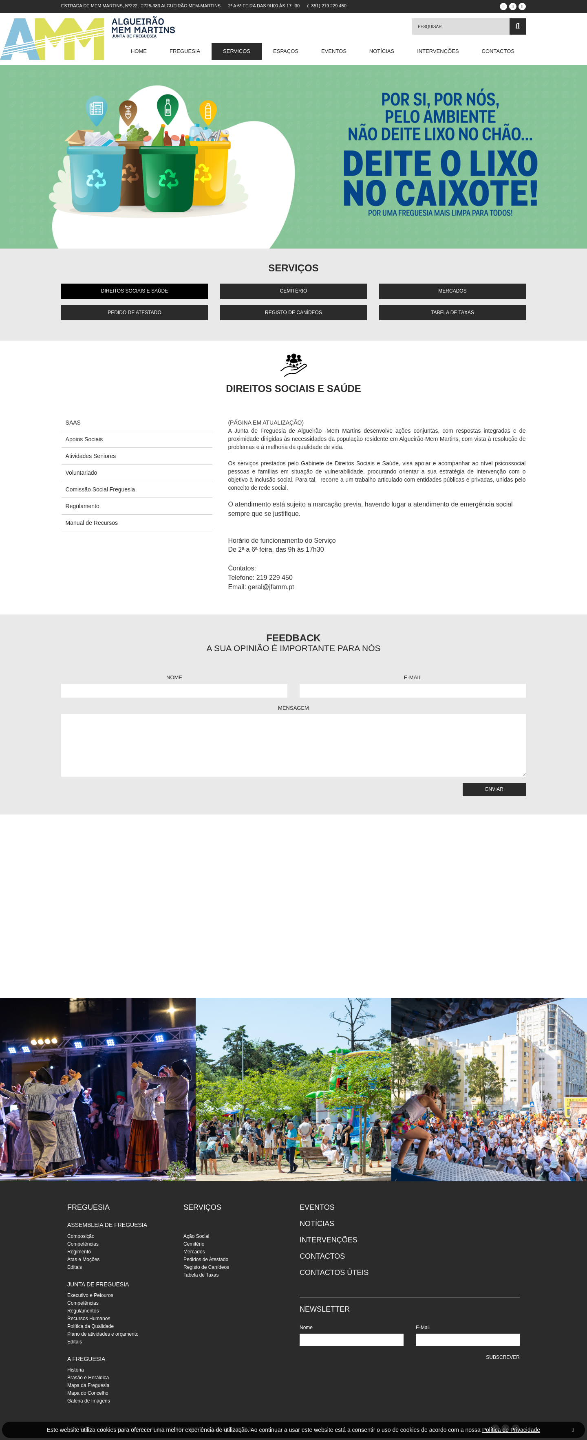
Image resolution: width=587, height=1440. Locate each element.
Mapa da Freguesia (88, 1385)
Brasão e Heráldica (88, 1378)
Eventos (333, 51)
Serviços (236, 51)
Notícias (381, 51)
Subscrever (503, 1357)
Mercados (452, 291)
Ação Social (196, 1236)
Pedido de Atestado (134, 312)
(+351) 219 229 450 (326, 5)
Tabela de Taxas (452, 312)
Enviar (494, 789)
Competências (83, 1244)
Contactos (498, 51)
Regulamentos (83, 1311)
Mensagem (293, 708)
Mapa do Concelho (87, 1393)
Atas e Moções (83, 1259)
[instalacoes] (98, 1089)
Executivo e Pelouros (90, 1295)
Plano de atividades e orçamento (103, 1334)
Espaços (285, 51)
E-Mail (412, 677)
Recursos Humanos (88, 1318)
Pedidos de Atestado (205, 1259)
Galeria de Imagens (88, 1401)
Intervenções (438, 51)
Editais (74, 1267)
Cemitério (293, 291)
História (75, 1370)
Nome (174, 677)
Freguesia (185, 51)
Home (139, 51)
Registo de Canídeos (293, 312)
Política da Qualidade (90, 1326)
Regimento (79, 1252)
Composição (81, 1236)
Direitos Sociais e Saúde (134, 291)
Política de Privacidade (511, 1430)
